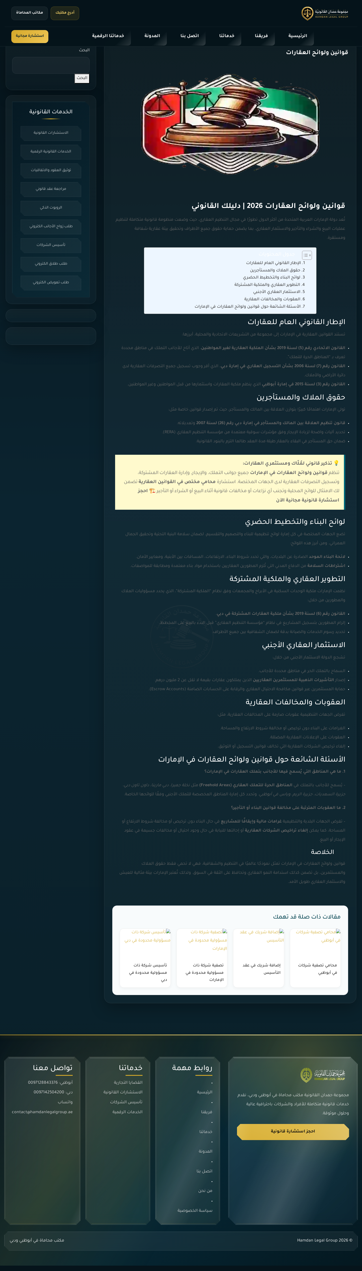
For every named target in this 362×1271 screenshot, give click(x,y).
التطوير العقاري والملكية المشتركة (267, 290)
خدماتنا (226, 36)
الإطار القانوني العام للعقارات (273, 268)
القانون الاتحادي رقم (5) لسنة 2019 (311, 353)
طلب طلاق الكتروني (51, 272)
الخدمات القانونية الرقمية (50, 158)
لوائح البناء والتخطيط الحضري (271, 283)
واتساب (65, 1108)
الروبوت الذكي (51, 215)
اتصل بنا (189, 36)
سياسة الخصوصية (195, 1216)
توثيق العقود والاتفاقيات (51, 177)
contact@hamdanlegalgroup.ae (42, 1117)
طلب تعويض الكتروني (51, 291)
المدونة (152, 36)
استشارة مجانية (30, 36)
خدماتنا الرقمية (108, 36)
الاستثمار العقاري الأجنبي (276, 298)
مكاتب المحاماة (29, 13)
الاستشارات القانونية (51, 139)
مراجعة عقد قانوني (51, 196)
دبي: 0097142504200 (53, 1098)
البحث (84, 56)
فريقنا (261, 36)
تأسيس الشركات (51, 253)
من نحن (206, 1196)
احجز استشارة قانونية (293, 1137)
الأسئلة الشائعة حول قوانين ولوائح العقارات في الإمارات (248, 312)
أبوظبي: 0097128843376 (50, 1088)
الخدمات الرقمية (128, 1117)
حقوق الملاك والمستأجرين (275, 276)
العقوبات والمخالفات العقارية (272, 305)
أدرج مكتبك (64, 13)
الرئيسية (297, 36)
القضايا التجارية (128, 1088)
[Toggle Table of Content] (304, 260)
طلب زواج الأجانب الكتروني (51, 234)
